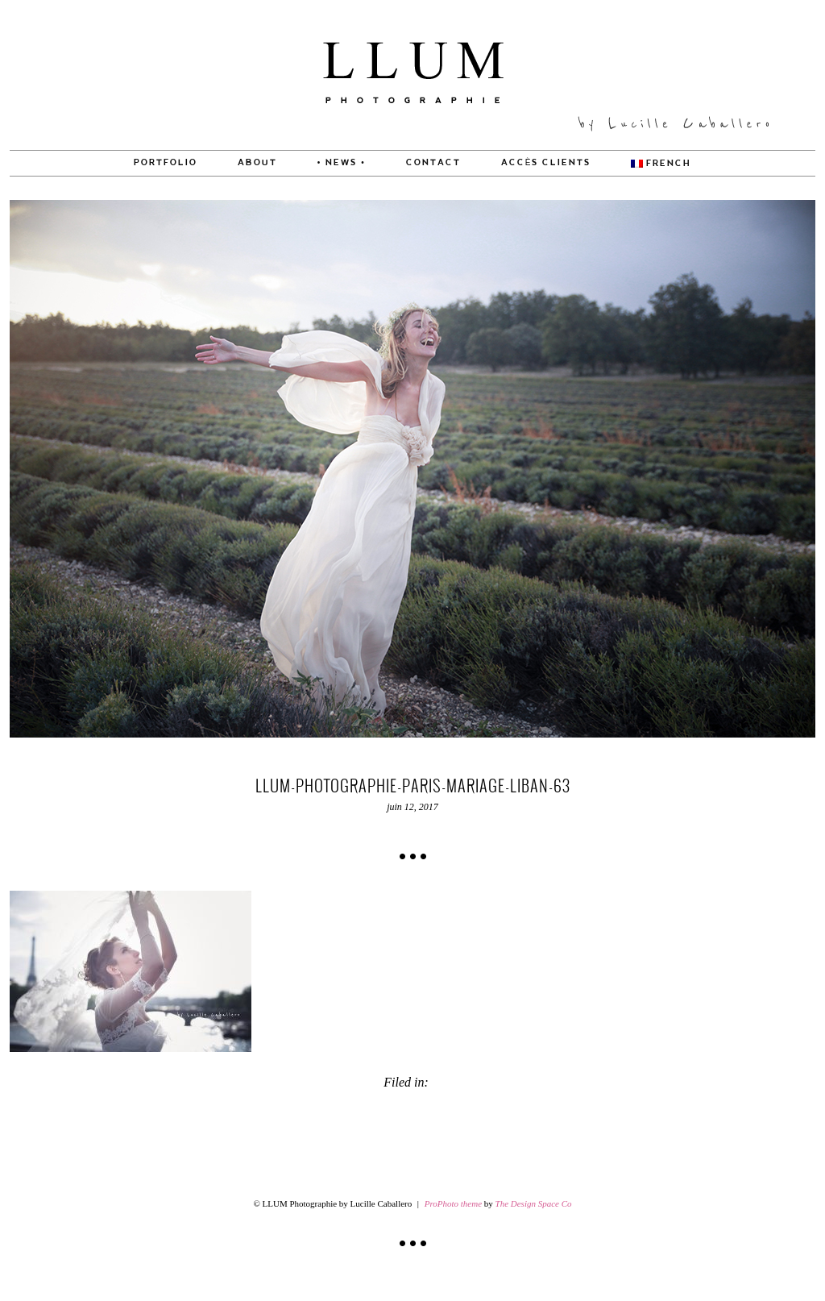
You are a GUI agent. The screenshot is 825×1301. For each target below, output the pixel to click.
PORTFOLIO (165, 163)
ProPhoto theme (453, 1203)
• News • (341, 163)
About (257, 163)
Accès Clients (546, 163)
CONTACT (433, 163)
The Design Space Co (533, 1203)
